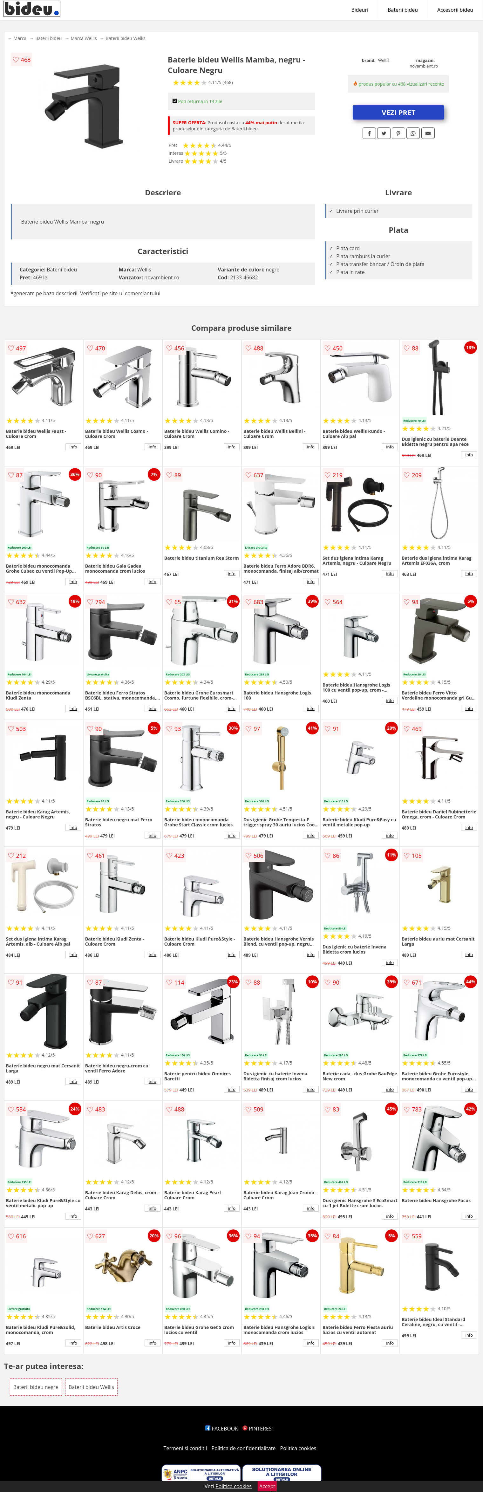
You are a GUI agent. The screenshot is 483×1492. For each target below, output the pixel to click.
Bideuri (359, 9)
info (73, 447)
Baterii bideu (403, 9)
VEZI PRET (398, 112)
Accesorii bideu (455, 9)
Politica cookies (298, 1448)
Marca (20, 38)
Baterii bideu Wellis (126, 38)
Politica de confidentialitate (244, 1448)
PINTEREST (258, 1428)
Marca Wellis (84, 38)
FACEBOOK (221, 1428)
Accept (267, 1486)
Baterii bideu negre (35, 1387)
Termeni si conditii (185, 1448)
